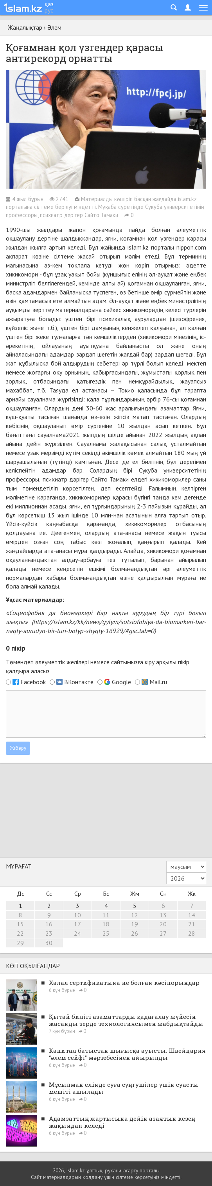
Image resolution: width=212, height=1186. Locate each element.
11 (106, 915)
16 (48, 924)
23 (48, 933)
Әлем (54, 27)
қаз (49, 4)
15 (20, 924)
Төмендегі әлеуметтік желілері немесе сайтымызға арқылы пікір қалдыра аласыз (97, 666)
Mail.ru (158, 682)
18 (106, 924)
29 (20, 943)
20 (163, 924)
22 (20, 933)
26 (134, 933)
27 (163, 933)
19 (134, 924)
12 (134, 915)
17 (77, 924)
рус (49, 10)
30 (48, 943)
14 (191, 915)
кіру (150, 662)
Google (121, 682)
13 (163, 915)
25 (106, 933)
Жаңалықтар (25, 27)
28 (191, 933)
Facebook (33, 682)
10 (77, 915)
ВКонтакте (78, 682)
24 (77, 933)
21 (191, 924)
